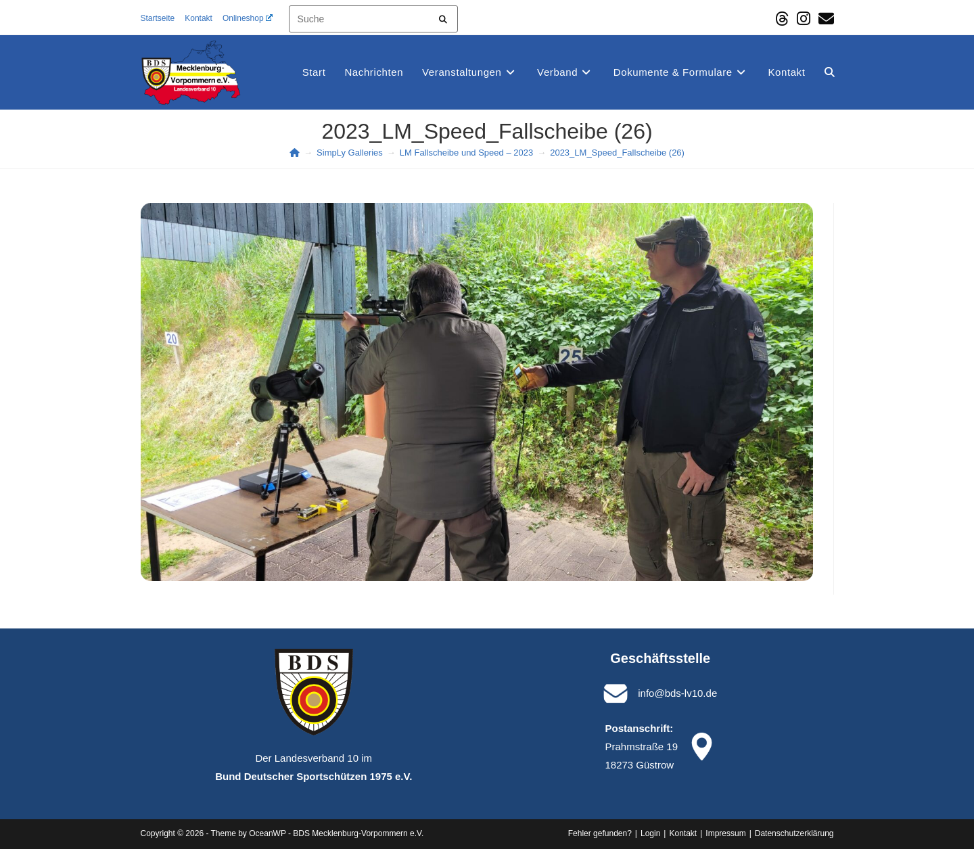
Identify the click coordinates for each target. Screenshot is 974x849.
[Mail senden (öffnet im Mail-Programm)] (824, 18)
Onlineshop (248, 18)
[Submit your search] (443, 17)
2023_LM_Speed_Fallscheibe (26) (617, 152)
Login (650, 833)
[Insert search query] (373, 18)
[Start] (294, 152)
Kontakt (198, 18)
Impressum (725, 833)
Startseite (158, 18)
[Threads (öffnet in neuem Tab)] (782, 18)
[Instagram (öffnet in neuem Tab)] (803, 18)
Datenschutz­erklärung (794, 833)
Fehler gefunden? (600, 833)
